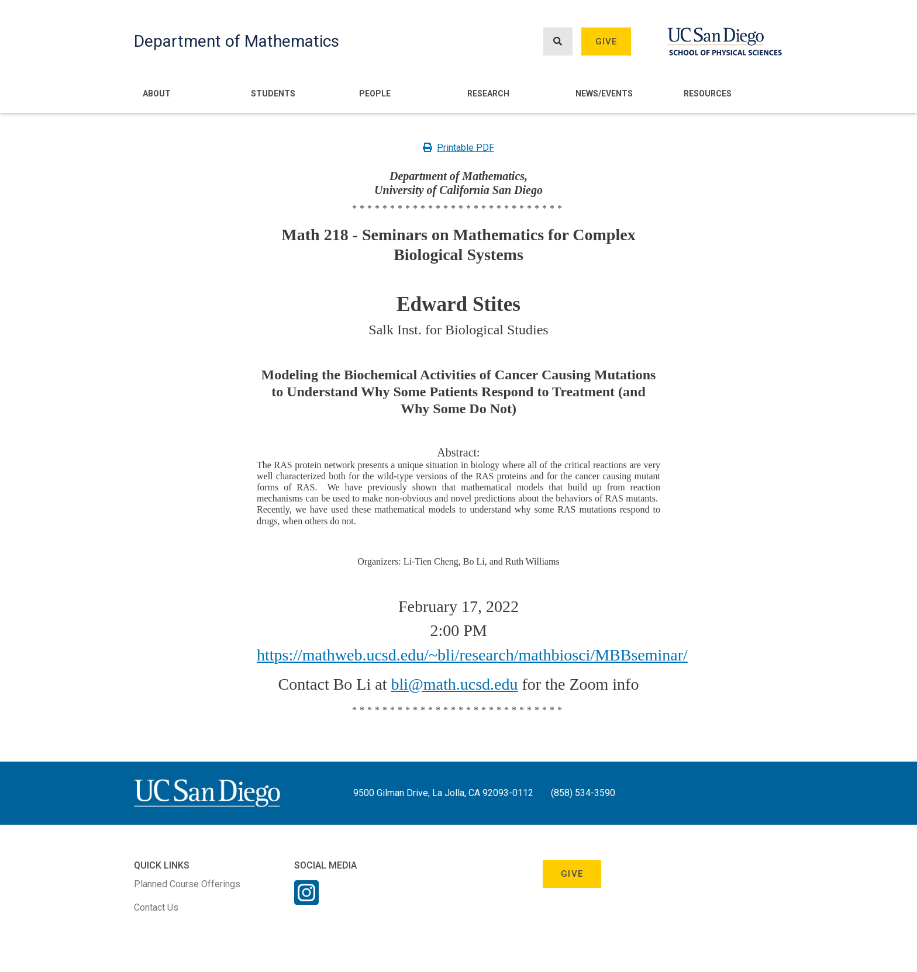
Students (273, 93)
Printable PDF (458, 147)
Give (606, 41)
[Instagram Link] (306, 900)
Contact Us (156, 907)
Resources (708, 93)
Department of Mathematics (236, 41)
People (375, 93)
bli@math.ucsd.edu (454, 684)
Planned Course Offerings (187, 884)
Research (488, 93)
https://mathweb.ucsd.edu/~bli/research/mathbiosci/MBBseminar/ (472, 655)
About (157, 93)
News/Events (604, 93)
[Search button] (558, 41)
